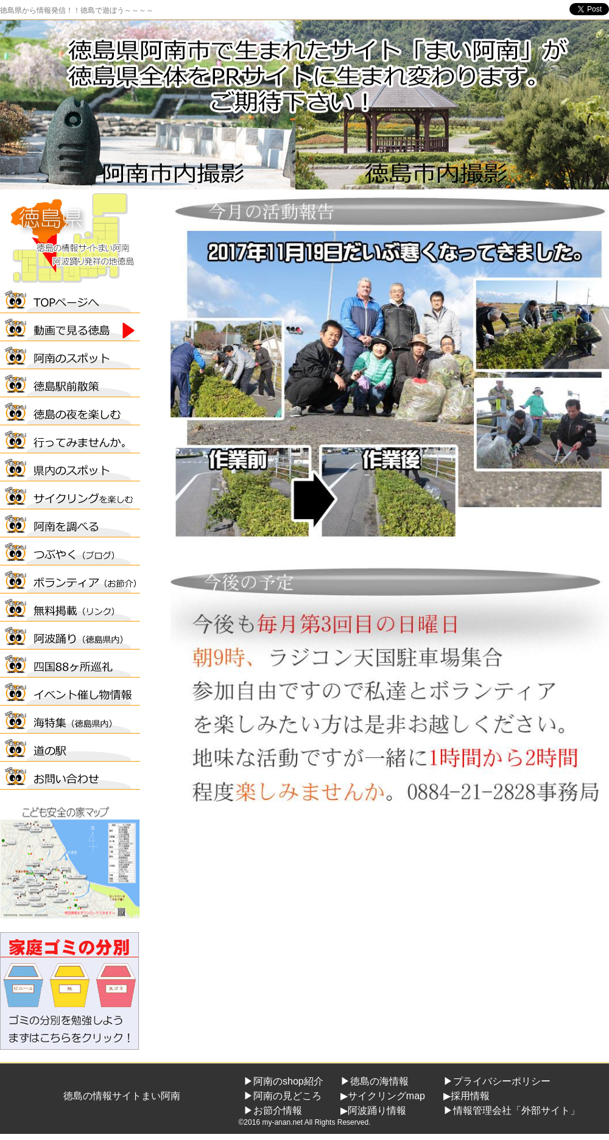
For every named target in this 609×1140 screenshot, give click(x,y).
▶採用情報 (466, 1096)
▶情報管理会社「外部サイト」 (511, 1110)
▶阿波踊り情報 (373, 1110)
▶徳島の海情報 (374, 1081)
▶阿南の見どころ (283, 1096)
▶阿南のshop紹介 (283, 1081)
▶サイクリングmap (382, 1096)
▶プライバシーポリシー (497, 1081)
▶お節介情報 (273, 1110)
